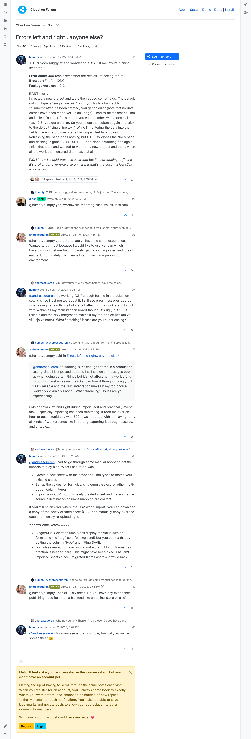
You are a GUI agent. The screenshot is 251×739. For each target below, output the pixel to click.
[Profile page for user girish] (21, 201)
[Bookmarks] (5, 37)
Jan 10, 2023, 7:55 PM (87, 234)
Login (40, 726)
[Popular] (5, 29)
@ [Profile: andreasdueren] (42, 296)
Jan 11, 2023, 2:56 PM (86, 586)
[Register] (245, 13)
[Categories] (5, 5)
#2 (133, 198)
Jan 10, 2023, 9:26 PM (66, 289)
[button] (5, 726)
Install (229, 10)
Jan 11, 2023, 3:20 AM (65, 456)
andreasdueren (39, 234)
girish (32, 198)
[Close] (130, 672)
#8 (133, 627)
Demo (206, 10)
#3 (133, 234)
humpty (34, 57)
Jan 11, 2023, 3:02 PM (65, 627)
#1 (134, 57)
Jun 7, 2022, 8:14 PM (65, 57)
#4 (133, 289)
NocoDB (21, 46)
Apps (182, 10)
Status (194, 10)
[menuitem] (245, 5)
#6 (133, 456)
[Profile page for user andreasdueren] (21, 237)
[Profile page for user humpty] (21, 60)
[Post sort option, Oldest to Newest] (162, 64)
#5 (133, 349)
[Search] (5, 45)
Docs (218, 10)
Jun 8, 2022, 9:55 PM (72, 198)
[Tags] (5, 21)
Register (26, 726)
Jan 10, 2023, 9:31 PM (86, 349)
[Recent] (5, 13)
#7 (133, 586)
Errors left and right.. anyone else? (93, 356)
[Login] (245, 5)
